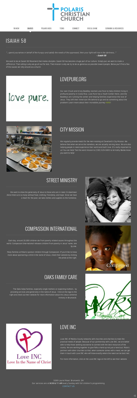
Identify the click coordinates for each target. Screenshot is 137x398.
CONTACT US (68, 386)
